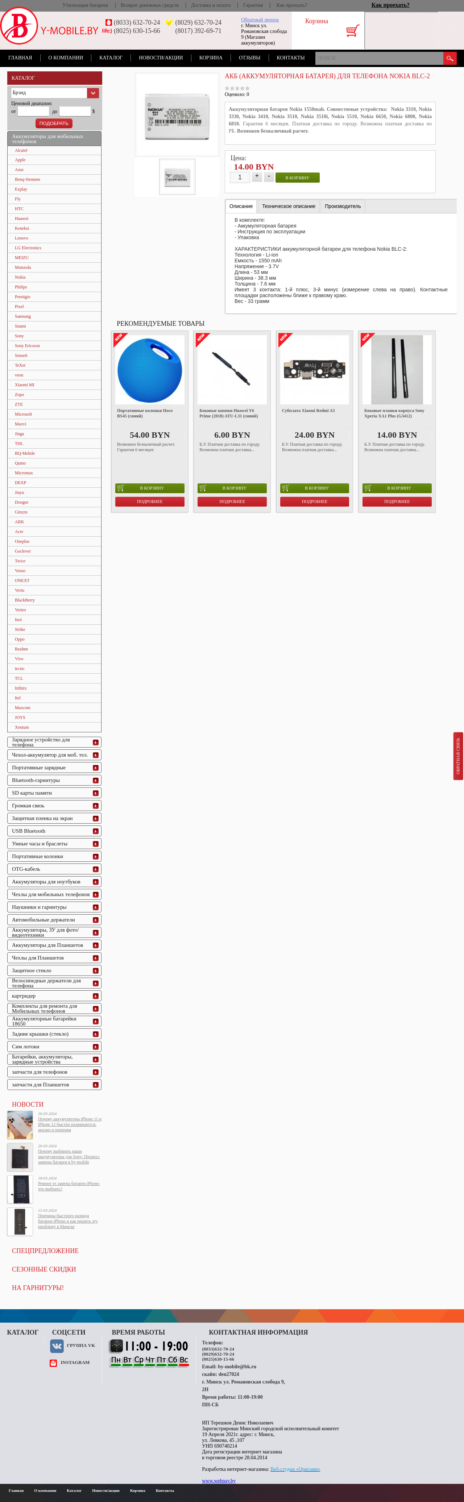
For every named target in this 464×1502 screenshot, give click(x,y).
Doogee (21, 502)
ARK (19, 521)
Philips (21, 287)
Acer (19, 531)
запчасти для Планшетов (40, 1084)
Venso (20, 570)
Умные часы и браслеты (39, 843)
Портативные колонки (37, 856)
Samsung (23, 316)
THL (19, 443)
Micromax (24, 472)
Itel (18, 697)
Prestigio (22, 296)
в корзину (298, 177)
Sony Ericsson (27, 345)
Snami (20, 326)
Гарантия (253, 5)
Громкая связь (28, 805)
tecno (19, 668)
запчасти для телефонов (39, 1072)
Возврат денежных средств (150, 5)
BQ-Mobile (25, 453)
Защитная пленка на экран (42, 818)
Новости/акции (161, 58)
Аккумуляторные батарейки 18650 (44, 1021)
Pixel (19, 306)
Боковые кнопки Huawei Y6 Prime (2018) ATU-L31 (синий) (228, 413)
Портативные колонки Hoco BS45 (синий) (145, 413)
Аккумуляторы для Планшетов (47, 945)
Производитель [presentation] (343, 206)
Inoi (18, 619)
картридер (24, 996)
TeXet (20, 365)
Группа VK (81, 1345)
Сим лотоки (25, 1046)
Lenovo (21, 238)
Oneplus (22, 541)
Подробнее (150, 501)
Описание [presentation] (241, 206)
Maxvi (20, 424)
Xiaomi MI (24, 384)
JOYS (20, 717)
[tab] (241, 206)
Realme (21, 649)
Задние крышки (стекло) (40, 1034)
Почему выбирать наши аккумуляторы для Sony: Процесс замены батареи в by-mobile (69, 1157)
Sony (19, 335)
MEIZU (22, 257)
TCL (19, 678)
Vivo (19, 658)
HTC (19, 208)
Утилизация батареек (85, 5)
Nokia (20, 277)
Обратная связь (457, 756)
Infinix (21, 688)
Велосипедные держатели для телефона (46, 983)
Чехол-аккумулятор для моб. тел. (50, 755)
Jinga (19, 433)
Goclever (23, 551)
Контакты (291, 58)
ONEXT (22, 580)
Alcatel (21, 150)
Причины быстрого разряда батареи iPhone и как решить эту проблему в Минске (68, 1221)
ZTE (19, 404)
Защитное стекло (31, 970)
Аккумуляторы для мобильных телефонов (47, 138)
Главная (20, 58)
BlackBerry (25, 600)
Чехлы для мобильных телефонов (51, 894)
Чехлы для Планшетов (38, 958)
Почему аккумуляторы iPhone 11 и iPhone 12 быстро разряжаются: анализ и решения (70, 1124)
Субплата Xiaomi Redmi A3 (308, 410)
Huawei (21, 218)
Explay (21, 189)
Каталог (111, 58)
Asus (19, 169)
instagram (75, 1362)
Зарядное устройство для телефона (41, 742)
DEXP (20, 482)
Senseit (21, 355)
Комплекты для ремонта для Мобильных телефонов (44, 1008)
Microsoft (23, 414)
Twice (20, 560)
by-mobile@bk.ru (237, 1366)
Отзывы (249, 58)
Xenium (22, 727)
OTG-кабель (26, 869)
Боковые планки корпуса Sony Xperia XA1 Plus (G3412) (394, 413)
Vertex (20, 609)
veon (19, 375)
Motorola (23, 267)
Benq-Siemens (27, 179)
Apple (20, 159)
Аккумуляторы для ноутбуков (46, 882)
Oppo (20, 639)
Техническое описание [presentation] (288, 206)
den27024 (229, 1374)
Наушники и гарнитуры (39, 907)
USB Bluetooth (28, 831)
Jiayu (19, 492)
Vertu (19, 590)
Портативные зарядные (39, 767)
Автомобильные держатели (43, 920)
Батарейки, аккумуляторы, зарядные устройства (42, 1059)
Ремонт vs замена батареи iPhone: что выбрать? (69, 1186)
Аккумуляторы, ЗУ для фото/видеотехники (45, 932)
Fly (18, 198)
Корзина (211, 58)
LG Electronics (28, 247)
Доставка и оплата (211, 5)
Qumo (20, 463)
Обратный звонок (260, 19)
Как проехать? (292, 5)
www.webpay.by (219, 1481)
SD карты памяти (32, 793)
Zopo (19, 394)
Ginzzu (21, 512)
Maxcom (22, 707)
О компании (66, 58)
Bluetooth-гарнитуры (36, 780)
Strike (20, 629)
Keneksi (22, 228)
